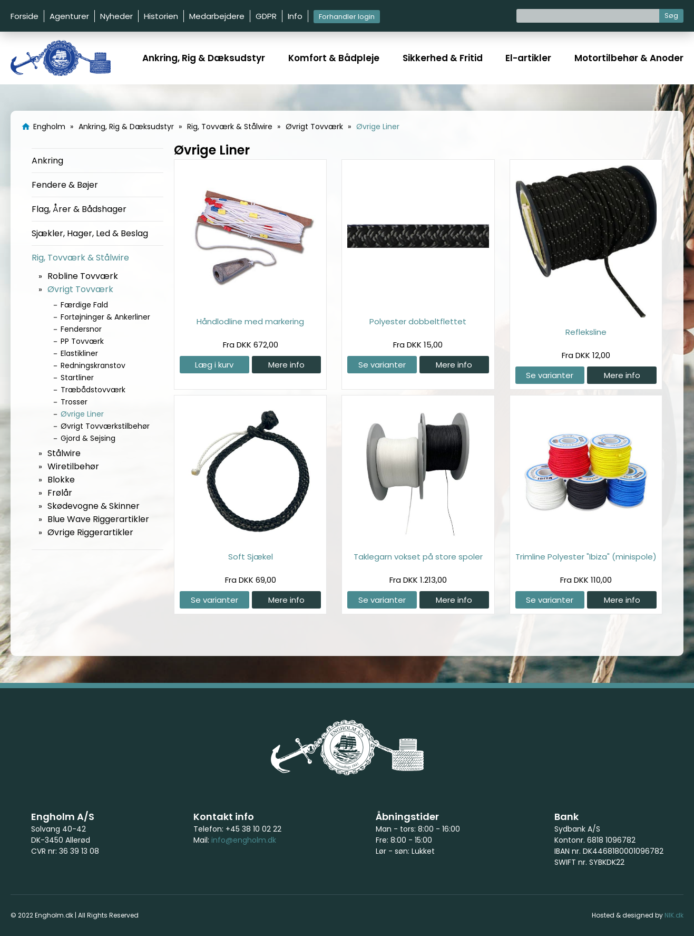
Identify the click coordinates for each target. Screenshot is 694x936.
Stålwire (64, 453)
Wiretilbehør (73, 466)
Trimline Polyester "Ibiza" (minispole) (586, 556)
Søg (671, 16)
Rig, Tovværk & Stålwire (80, 258)
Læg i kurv (214, 364)
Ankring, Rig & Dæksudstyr (203, 58)
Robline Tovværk (82, 276)
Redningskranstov (93, 365)
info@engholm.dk (243, 840)
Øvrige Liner (82, 414)
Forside (24, 16)
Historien (161, 16)
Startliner (77, 377)
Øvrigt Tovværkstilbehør (105, 426)
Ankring (47, 161)
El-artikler (528, 58)
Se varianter (382, 364)
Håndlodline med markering (250, 321)
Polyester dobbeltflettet (417, 321)
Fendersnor (81, 329)
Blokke (61, 480)
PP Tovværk (82, 341)
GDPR (266, 16)
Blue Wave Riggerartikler (98, 519)
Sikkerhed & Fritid (443, 58)
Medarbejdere (217, 16)
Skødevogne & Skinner (93, 506)
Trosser (74, 402)
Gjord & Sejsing (88, 438)
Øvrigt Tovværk (80, 289)
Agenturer (69, 16)
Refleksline (586, 331)
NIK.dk (673, 915)
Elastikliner (79, 353)
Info (295, 16)
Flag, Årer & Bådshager (79, 209)
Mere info (286, 364)
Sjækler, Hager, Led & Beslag (90, 233)
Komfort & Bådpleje (333, 58)
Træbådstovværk (93, 389)
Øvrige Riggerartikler (90, 532)
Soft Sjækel (250, 556)
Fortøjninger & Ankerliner (105, 317)
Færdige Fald (84, 305)
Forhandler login (347, 17)
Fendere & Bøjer (65, 185)
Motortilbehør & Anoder (628, 58)
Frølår (59, 493)
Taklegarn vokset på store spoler (418, 556)
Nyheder (116, 16)
